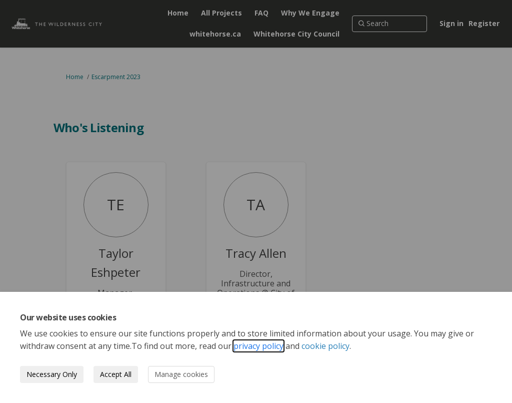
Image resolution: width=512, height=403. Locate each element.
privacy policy (259, 345)
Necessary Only (51, 374)
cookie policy (326, 345)
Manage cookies (181, 374)
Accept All (116, 374)
